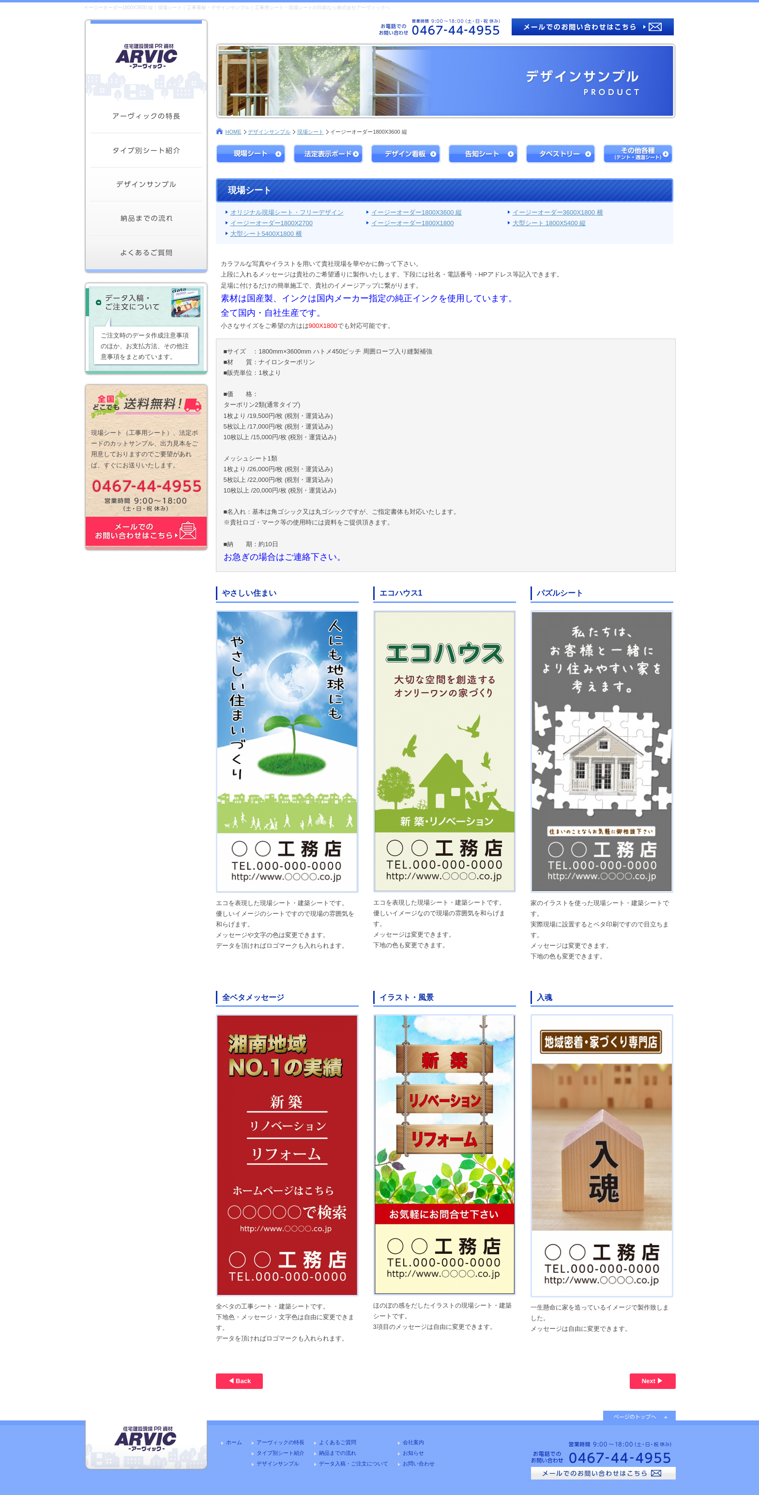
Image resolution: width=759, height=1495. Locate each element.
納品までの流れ (337, 1453)
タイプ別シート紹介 (280, 1453)
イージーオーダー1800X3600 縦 (416, 212)
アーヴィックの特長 (280, 1442)
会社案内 (413, 1442)
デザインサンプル (269, 132)
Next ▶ (653, 1381)
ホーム (234, 1442)
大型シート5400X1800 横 (266, 233)
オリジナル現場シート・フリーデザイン (287, 212)
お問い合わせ (419, 1463)
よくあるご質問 (337, 1442)
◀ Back (239, 1381)
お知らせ (413, 1453)
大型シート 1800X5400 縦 (549, 223)
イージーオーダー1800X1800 (412, 223)
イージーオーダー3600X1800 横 (558, 212)
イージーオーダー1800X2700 (271, 223)
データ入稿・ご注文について (353, 1463)
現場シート (310, 132)
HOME (234, 132)
